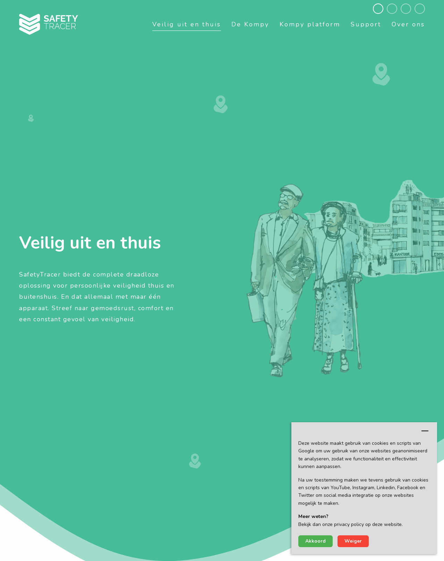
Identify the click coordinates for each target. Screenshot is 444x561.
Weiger (353, 541)
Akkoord (315, 541)
